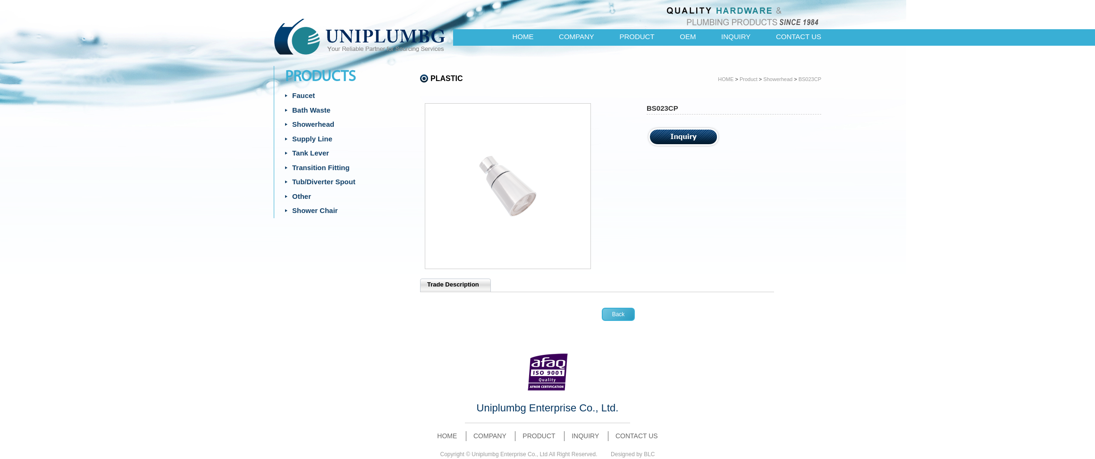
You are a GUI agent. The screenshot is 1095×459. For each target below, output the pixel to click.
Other (301, 196)
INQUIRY (735, 37)
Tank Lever (310, 153)
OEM (688, 37)
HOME (522, 37)
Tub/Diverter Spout (323, 182)
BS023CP (810, 79)
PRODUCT (636, 37)
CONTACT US (798, 37)
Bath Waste (311, 110)
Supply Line (312, 139)
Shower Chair (315, 210)
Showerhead (313, 124)
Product (749, 79)
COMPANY (576, 37)
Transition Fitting (321, 168)
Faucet (303, 95)
